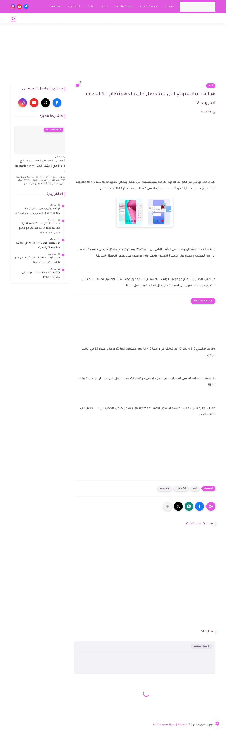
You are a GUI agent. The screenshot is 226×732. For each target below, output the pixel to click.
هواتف (114, 18)
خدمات (42, 18)
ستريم (158, 18)
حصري (104, 6)
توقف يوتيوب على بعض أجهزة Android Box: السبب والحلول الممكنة (37, 211)
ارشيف (90, 6)
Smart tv (136, 18)
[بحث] (13, 18)
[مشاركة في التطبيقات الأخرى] (167, 506)
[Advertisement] (113, 55)
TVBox (124, 18)
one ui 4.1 (181, 488)
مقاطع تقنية (27, 18)
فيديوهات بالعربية (149, 6)
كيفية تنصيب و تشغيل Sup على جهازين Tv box (41, 275)
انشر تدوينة (74, 6)
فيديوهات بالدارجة (124, 6)
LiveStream (55, 6)
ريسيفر (180, 18)
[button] (199, 506)
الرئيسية (169, 6)
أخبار (212, 18)
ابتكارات (54, 18)
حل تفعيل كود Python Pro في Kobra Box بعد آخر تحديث (38, 245)
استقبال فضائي (197, 18)
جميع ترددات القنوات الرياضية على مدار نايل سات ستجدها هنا (37, 260)
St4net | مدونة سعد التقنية (169, 725)
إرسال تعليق (201, 646)
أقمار (148, 18)
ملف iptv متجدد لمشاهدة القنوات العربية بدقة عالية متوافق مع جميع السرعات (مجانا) (39, 228)
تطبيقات (67, 18)
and (211, 85)
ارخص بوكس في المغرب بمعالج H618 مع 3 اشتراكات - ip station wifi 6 (40, 166)
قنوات (169, 18)
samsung (164, 488)
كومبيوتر (102, 18)
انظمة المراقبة (84, 18)
